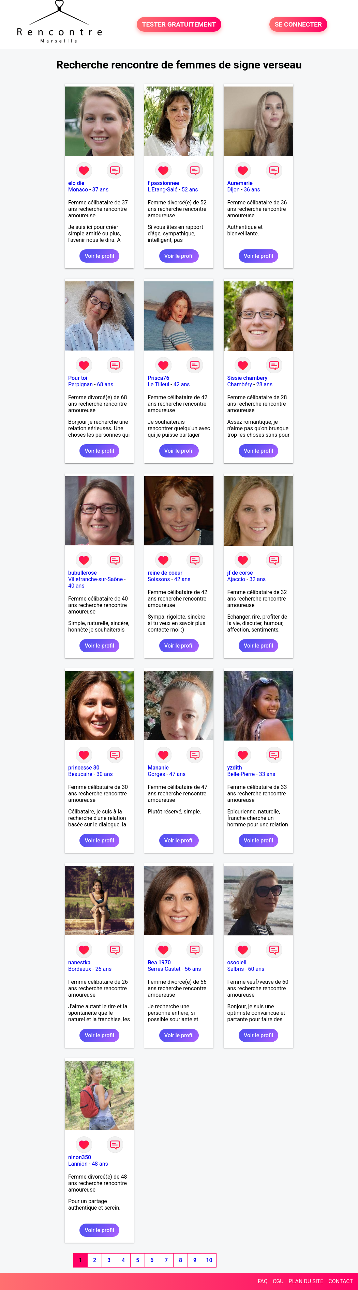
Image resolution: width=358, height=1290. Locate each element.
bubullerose (82, 573)
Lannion (78, 1164)
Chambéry (239, 384)
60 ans (256, 969)
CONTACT (340, 1281)
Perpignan (80, 384)
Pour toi (77, 378)
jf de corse (240, 573)
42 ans (182, 384)
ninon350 (79, 1157)
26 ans (103, 969)
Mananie (158, 767)
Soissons (159, 579)
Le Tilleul (158, 384)
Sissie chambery (247, 378)
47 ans (177, 774)
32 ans (258, 579)
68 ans (105, 384)
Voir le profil (99, 256)
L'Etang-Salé (162, 189)
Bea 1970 (159, 962)
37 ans (100, 189)
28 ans (264, 384)
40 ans (76, 585)
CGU (278, 1281)
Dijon (233, 189)
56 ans (193, 969)
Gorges (156, 774)
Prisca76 (158, 378)
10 (209, 1260)
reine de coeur (165, 573)
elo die (76, 183)
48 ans (100, 1164)
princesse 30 (84, 767)
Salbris (235, 969)
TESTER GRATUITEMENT (179, 24)
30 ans (104, 774)
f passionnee (163, 183)
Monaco (78, 189)
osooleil (236, 962)
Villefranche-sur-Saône (95, 579)
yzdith (234, 767)
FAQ (263, 1281)
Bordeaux (79, 969)
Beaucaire (80, 774)
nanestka (79, 962)
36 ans (252, 189)
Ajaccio (236, 579)
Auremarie (239, 183)
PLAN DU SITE (306, 1281)
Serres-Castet (164, 969)
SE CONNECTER (298, 24)
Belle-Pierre (241, 774)
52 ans (190, 189)
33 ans (267, 774)
